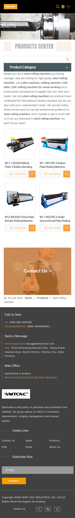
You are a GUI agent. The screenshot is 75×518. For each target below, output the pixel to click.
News (29, 440)
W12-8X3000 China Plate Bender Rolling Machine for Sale (19, 219)
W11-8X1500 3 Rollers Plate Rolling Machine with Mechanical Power (53, 165)
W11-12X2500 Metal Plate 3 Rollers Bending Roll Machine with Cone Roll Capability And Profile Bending (20, 165)
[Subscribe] (14, 481)
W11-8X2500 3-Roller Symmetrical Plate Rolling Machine (55, 219)
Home (29, 447)
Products (54, 440)
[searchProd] (34, 59)
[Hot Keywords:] (67, 59)
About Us (54, 447)
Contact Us (8, 440)
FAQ (4, 447)
